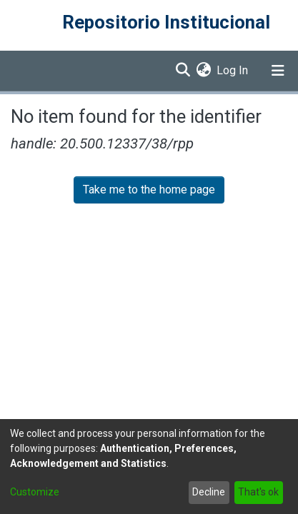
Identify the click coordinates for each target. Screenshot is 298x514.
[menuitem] (203, 70)
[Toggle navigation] (278, 70)
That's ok (258, 492)
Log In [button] (233, 70)
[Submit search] (183, 70)
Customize (34, 492)
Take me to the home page (149, 189)
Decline (208, 492)
